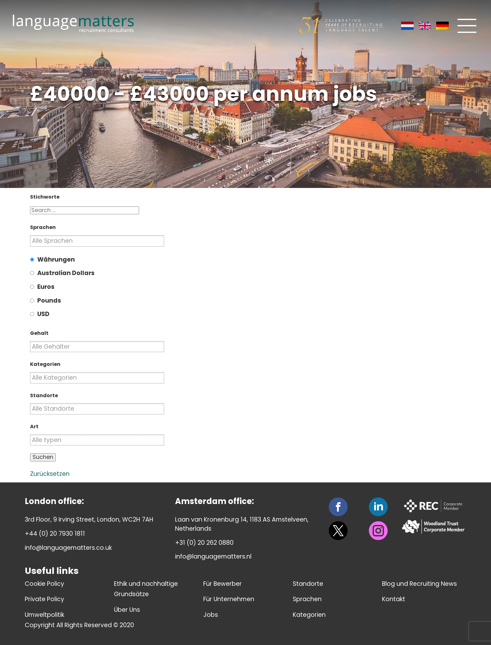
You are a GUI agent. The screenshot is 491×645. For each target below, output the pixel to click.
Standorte (308, 584)
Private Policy (44, 599)
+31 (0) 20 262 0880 (204, 542)
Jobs (210, 615)
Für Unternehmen (228, 599)
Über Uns (127, 610)
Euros (45, 287)
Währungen (56, 259)
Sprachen (307, 599)
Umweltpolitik (44, 615)
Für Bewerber (222, 584)
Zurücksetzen (50, 474)
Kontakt (393, 599)
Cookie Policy (44, 584)
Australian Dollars (66, 273)
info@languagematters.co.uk (68, 548)
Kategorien (309, 615)
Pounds (49, 300)
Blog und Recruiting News (419, 584)
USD (43, 314)
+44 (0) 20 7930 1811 (55, 533)
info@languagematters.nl (213, 556)
